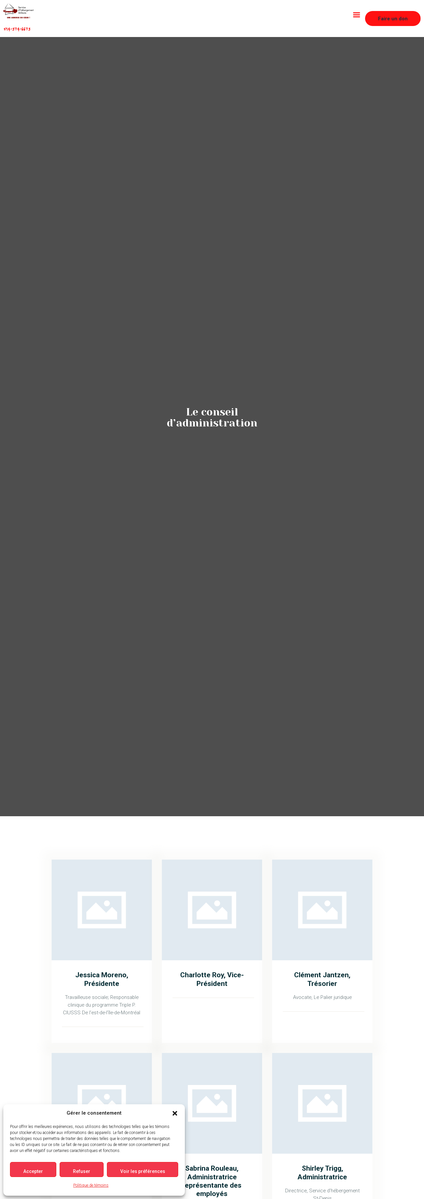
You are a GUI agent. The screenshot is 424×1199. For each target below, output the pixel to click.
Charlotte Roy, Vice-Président (212, 979)
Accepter (33, 1171)
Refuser (82, 1171)
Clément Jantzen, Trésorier (322, 979)
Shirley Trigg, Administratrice (322, 1172)
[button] (177, 1113)
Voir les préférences (144, 1171)
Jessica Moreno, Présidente (101, 979)
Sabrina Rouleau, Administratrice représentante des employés (211, 1181)
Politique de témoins (92, 1185)
